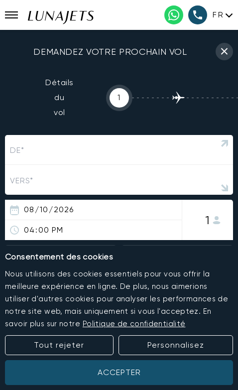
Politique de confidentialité (134, 323)
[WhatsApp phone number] (173, 14)
